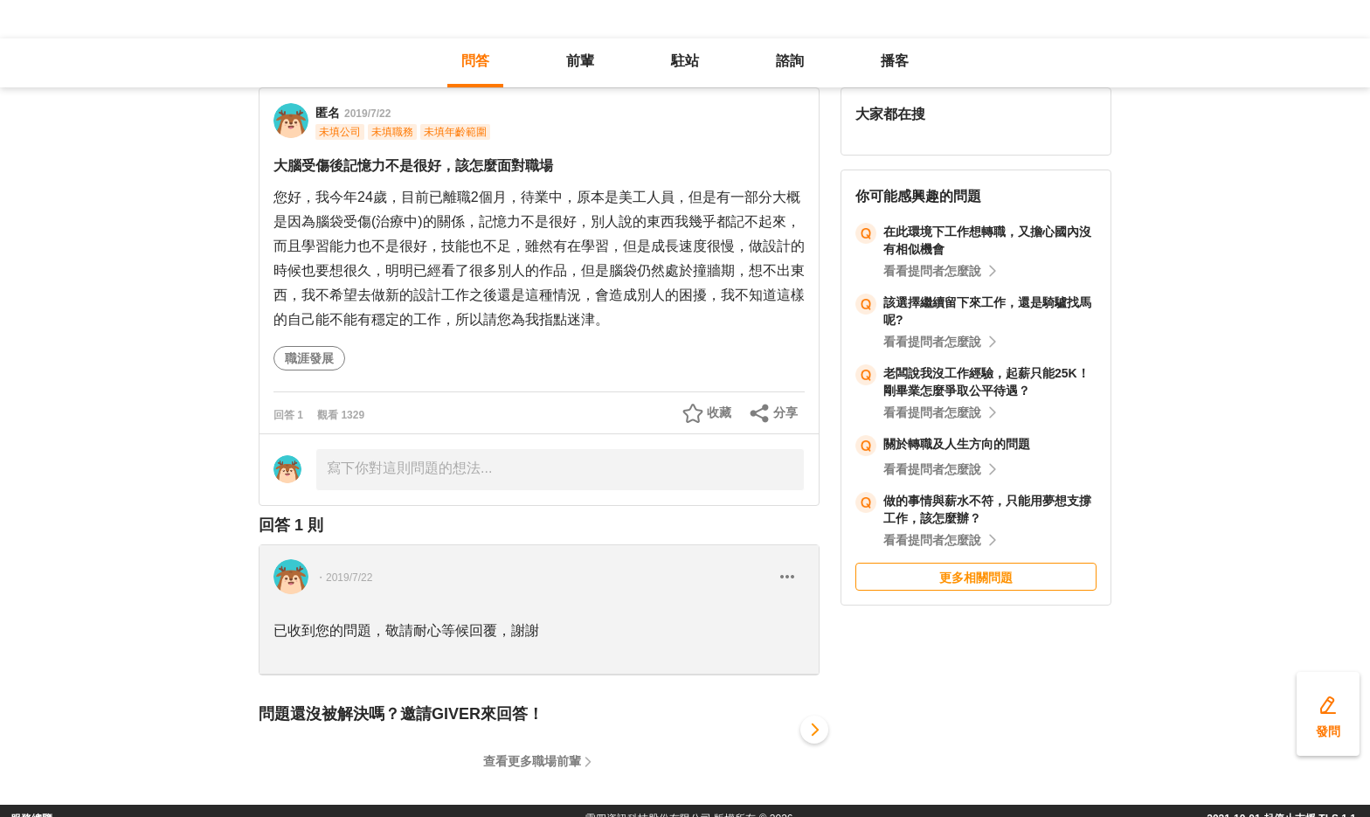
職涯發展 (309, 358)
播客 (895, 60)
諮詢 (790, 60)
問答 (475, 60)
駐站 (685, 60)
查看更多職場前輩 (532, 761)
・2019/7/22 (343, 577)
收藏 (719, 412)
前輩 (580, 60)
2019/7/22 (367, 113)
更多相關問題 (976, 578)
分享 (785, 412)
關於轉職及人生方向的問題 (956, 444)
